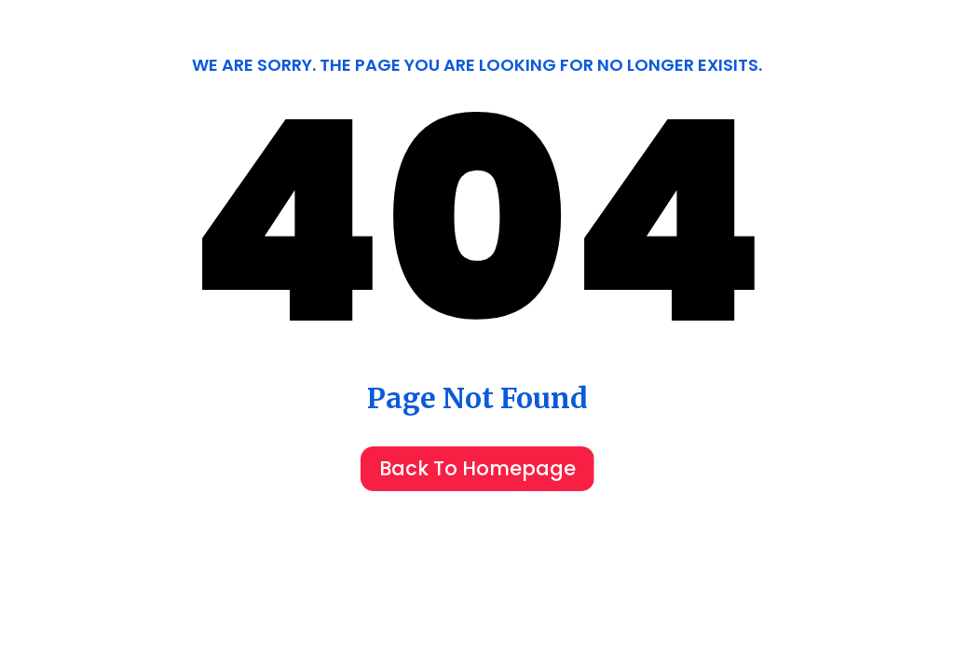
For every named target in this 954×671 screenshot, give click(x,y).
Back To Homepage (477, 468)
